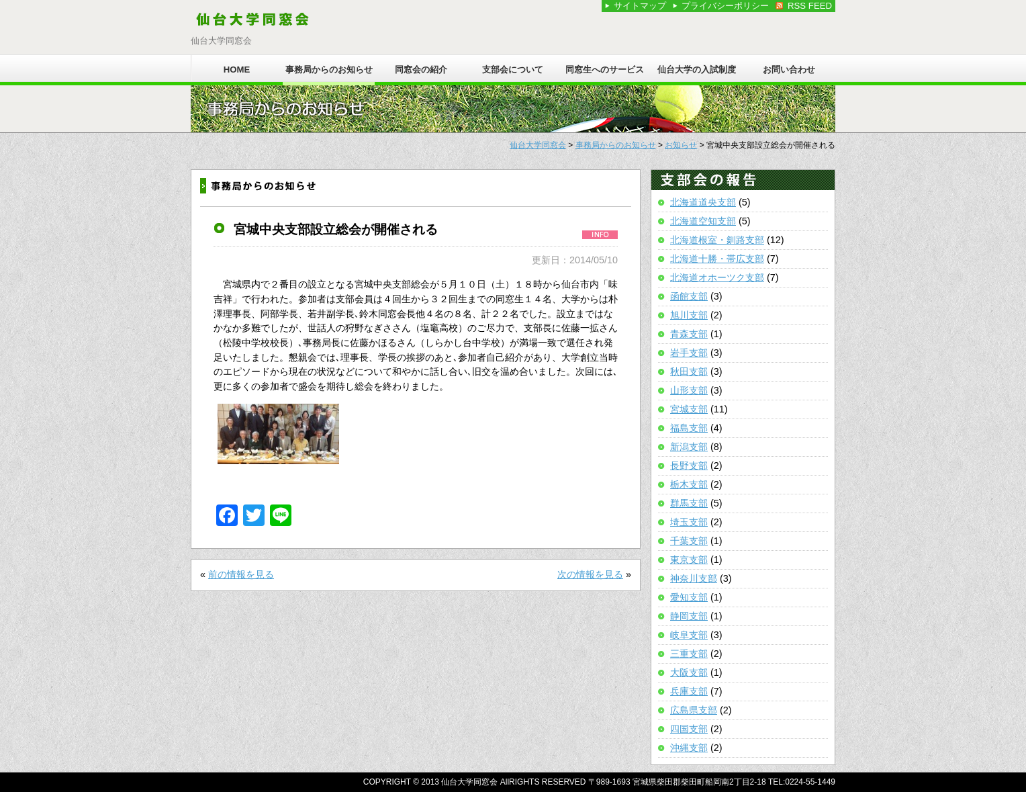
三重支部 (689, 653)
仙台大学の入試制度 (696, 69)
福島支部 (689, 428)
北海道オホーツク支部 (717, 277)
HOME (237, 69)
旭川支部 (689, 315)
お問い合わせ (789, 69)
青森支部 (689, 333)
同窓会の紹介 (421, 69)
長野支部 (689, 465)
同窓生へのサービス (604, 69)
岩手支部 (689, 352)
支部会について (512, 69)
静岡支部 (689, 616)
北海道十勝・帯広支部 (717, 258)
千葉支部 (689, 540)
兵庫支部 (689, 691)
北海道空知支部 (703, 221)
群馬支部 (689, 503)
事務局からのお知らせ (329, 69)
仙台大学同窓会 (538, 145)
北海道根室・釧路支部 (717, 239)
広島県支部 (693, 710)
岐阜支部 (689, 634)
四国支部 (689, 728)
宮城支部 (689, 409)
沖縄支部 (689, 747)
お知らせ (681, 145)
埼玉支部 (689, 522)
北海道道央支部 (703, 202)
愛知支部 (689, 597)
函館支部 (689, 296)
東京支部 (689, 559)
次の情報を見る (590, 574)
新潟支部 (689, 446)
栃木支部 (689, 484)
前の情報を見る (241, 574)
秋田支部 (689, 371)
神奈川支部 (693, 578)
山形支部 (689, 390)
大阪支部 (689, 672)
